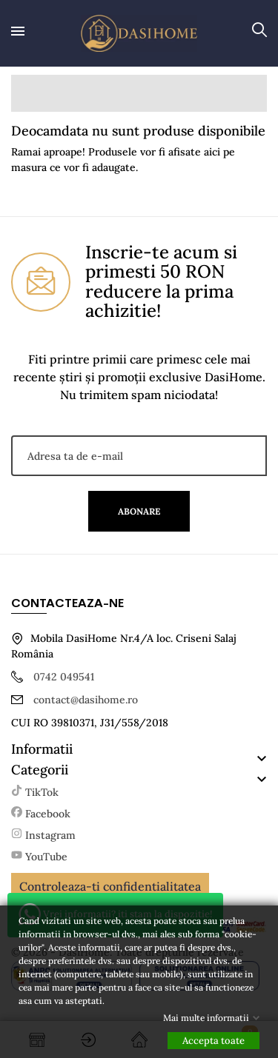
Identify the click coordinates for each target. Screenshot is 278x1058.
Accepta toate (213, 1040)
